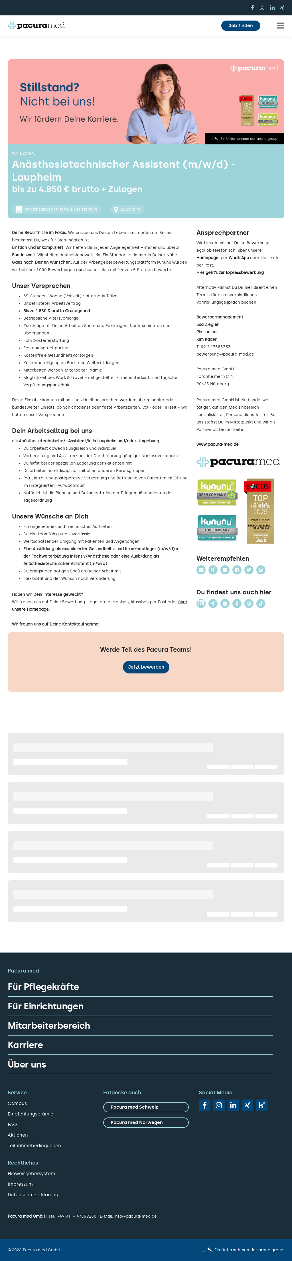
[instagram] (262, 7)
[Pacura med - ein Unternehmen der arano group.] (217, 1250)
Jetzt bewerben (146, 667)
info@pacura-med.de (135, 1216)
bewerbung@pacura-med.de (225, 354)
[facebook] (252, 7)
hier (248, 287)
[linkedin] (272, 7)
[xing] (282, 7)
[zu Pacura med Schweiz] (145, 1107)
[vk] (261, 1105)
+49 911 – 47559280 (77, 1216)
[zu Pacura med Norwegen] (145, 1122)
